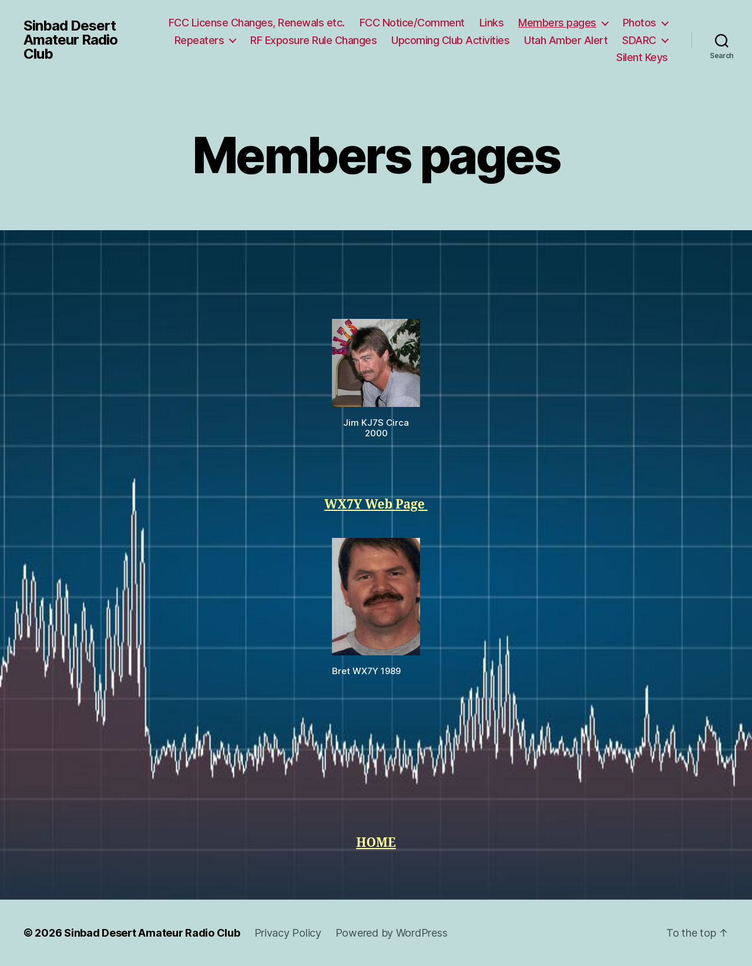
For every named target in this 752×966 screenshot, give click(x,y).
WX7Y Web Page (376, 505)
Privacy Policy (287, 933)
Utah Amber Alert (565, 40)
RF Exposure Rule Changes (313, 40)
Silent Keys (642, 57)
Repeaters (199, 40)
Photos (639, 22)
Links (491, 22)
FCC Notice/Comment (412, 22)
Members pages (557, 22)
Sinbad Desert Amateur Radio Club (71, 40)
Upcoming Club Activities (450, 40)
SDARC (639, 40)
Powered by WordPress (391, 933)
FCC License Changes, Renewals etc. (257, 22)
